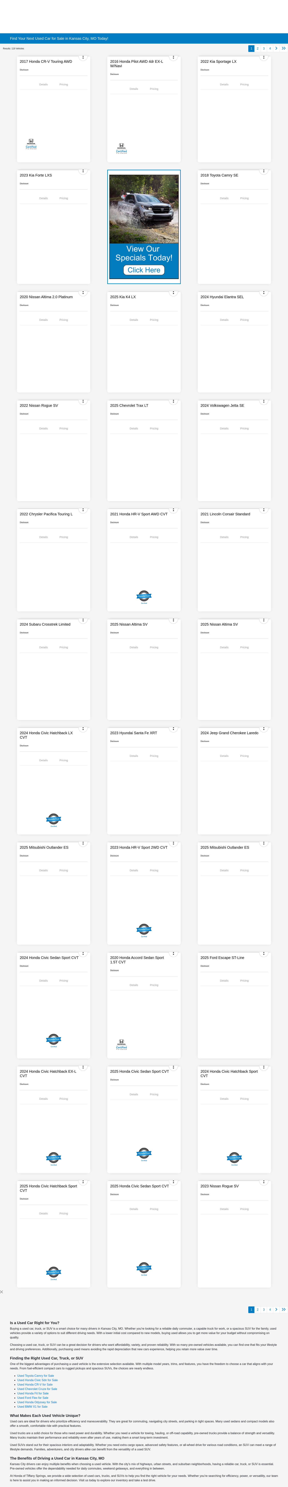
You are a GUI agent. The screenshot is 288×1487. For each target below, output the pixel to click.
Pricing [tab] (64, 84)
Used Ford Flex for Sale (32, 1397)
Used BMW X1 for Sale (32, 1406)
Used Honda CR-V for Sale (35, 1384)
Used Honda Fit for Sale (33, 1393)
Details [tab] (43, 84)
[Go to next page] (276, 48)
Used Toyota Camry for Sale (35, 1375)
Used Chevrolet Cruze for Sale (37, 1389)
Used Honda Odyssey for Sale (37, 1402)
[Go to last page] (284, 48)
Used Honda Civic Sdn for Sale (37, 1380)
